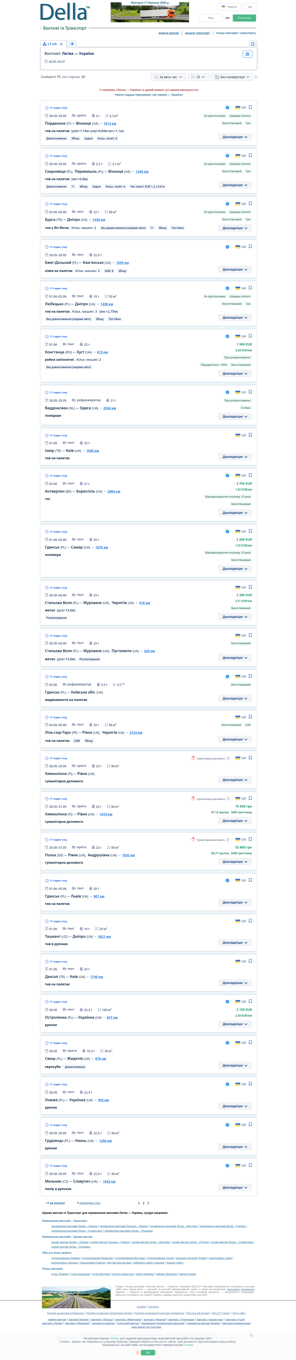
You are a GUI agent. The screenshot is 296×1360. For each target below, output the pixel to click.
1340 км (142, 171)
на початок (57, 1203)
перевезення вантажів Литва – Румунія (223, 1226)
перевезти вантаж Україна (203, 1323)
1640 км (92, 450)
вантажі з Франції (155, 1319)
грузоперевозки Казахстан (97, 1258)
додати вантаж (169, 33)
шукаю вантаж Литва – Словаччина (232, 1242)
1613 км (110, 123)
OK (148, 1352)
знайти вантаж (57, 1319)
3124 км (136, 732)
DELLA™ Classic (221, 1313)
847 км (112, 1017)
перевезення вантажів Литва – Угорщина (129, 1230)
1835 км (128, 855)
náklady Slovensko (166, 1274)
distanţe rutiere (175, 1262)
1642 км (109, 1181)
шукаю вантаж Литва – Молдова (151, 1242)
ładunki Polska (188, 1274)
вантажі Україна (79, 1319)
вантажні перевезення (236, 1323)
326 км (149, 651)
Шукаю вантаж (83, 1236)
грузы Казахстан (80, 1274)
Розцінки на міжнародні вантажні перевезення (159, 1313)
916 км (144, 603)
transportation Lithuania (64, 1262)
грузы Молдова (101, 1274)
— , (89, 603)
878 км (100, 1058)
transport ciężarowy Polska (191, 1258)
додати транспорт (197, 33)
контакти (154, 1306)
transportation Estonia (92, 1262)
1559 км (122, 262)
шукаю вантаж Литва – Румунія (190, 1242)
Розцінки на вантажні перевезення (65, 1313)
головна (141, 1306)
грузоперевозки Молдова (130, 1258)
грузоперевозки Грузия (160, 1258)
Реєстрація (244, 17)
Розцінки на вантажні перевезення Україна (109, 1313)
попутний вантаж (128, 1323)
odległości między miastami (148, 1262)
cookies (114, 1338)
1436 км (106, 304)
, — (88, 171)
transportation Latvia (220, 1258)
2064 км (114, 491)
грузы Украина (59, 1274)
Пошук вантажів (52, 1268)
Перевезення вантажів (56, 1220)
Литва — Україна (69, 53)
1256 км (105, 1140)
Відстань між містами (198, 1313)
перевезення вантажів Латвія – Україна (74, 1226)
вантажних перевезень (241, 1289)
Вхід (210, 17)
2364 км (109, 408)
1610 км (106, 814)
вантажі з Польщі (102, 1319)
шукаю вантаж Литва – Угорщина (70, 1246)
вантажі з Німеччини (128, 1319)
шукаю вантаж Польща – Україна (109, 1242)
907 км (98, 896)
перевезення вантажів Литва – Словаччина (76, 1230)
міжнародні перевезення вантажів (163, 1323)
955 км (103, 1100)
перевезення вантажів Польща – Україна (124, 1226)
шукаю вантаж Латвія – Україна (69, 1242)
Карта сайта (238, 1313)
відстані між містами (119, 1262)
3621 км (104, 936)
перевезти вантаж (103, 1323)
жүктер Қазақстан (122, 1274)
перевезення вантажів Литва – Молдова (173, 1226)
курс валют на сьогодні (146, 1327)
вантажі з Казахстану (210, 1319)
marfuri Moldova (145, 1274)
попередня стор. (90, 1203)
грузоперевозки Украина (65, 1258)
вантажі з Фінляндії (77, 1323)
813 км (102, 352)
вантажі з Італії (235, 1319)
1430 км (98, 219)
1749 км (96, 977)
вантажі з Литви (52, 1323)
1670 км (101, 547)
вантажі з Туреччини (181, 1319)
